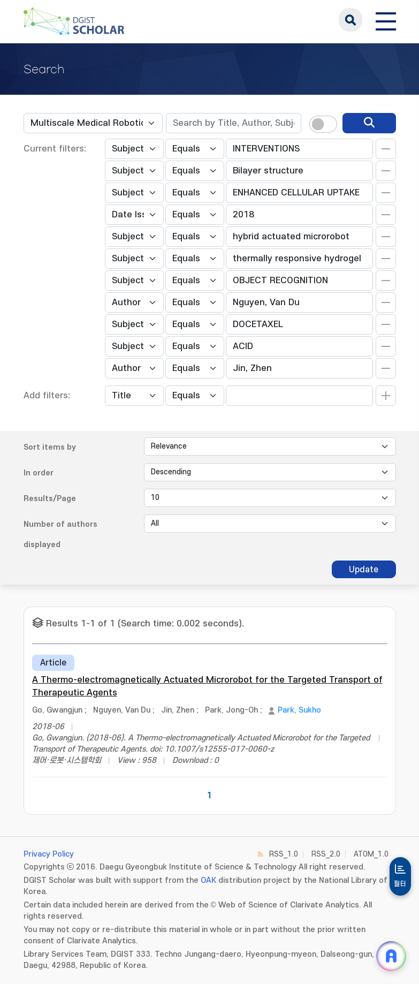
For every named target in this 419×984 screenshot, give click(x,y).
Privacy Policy (49, 854)
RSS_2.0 (325, 854)
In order (39, 473)
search (350, 20)
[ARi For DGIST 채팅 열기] (391, 956)
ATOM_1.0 (371, 854)
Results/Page (50, 498)
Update (363, 569)
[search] (369, 123)
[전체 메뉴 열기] (386, 20)
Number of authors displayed (60, 534)
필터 (400, 884)
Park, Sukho (299, 710)
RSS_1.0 (283, 854)
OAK (208, 880)
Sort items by (50, 447)
